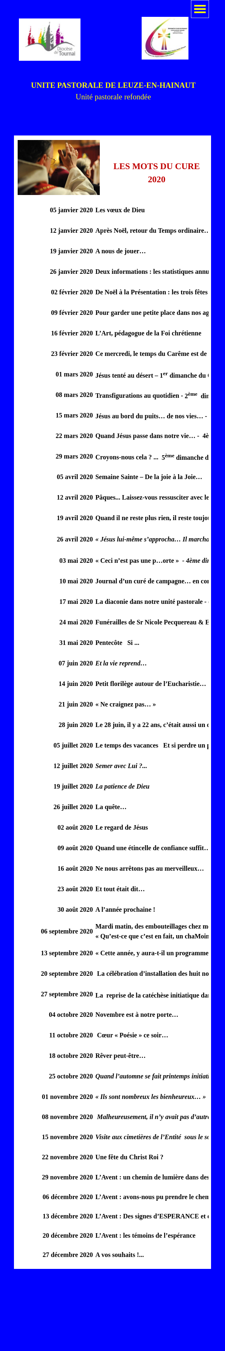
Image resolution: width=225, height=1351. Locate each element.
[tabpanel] (113, 91)
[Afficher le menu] (200, 9)
